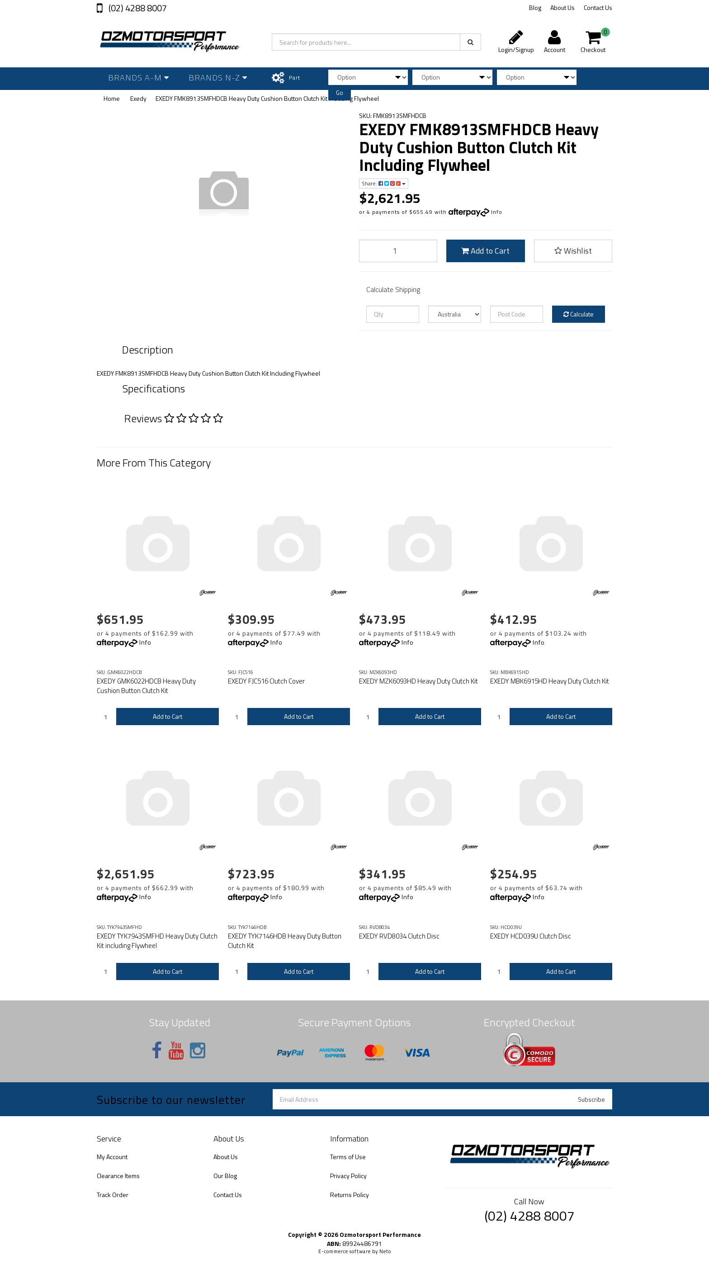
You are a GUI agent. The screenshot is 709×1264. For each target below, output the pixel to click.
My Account (112, 1156)
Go (339, 92)
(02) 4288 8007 (137, 8)
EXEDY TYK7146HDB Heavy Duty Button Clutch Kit (284, 941)
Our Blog (225, 1175)
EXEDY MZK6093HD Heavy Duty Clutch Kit (418, 681)
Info (496, 212)
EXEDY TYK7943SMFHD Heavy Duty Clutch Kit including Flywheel (157, 941)
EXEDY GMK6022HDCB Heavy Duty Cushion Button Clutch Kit (146, 686)
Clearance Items (118, 1175)
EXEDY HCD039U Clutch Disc (530, 936)
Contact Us (598, 7)
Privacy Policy (348, 1175)
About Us (562, 7)
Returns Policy (349, 1194)
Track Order (112, 1194)
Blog (535, 7)
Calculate (578, 314)
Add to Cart (485, 251)
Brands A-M (138, 77)
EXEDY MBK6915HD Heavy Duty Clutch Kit (549, 681)
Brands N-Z (218, 77)
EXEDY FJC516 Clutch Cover (266, 681)
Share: (384, 183)
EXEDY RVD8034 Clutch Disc (399, 936)
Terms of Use (348, 1156)
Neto (385, 1251)
